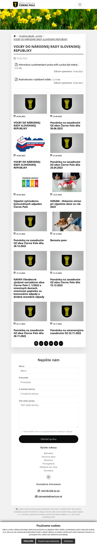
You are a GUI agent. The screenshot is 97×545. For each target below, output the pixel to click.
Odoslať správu (48, 439)
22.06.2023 (57, 116)
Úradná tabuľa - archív (30, 36)
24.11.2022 (20, 324)
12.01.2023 (57, 194)
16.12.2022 (57, 234)
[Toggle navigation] (80, 4)
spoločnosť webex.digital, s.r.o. (58, 514)
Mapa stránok (45, 511)
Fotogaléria (48, 464)
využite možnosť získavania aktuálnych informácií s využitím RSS (43, 509)
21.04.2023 (57, 155)
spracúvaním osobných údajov (58, 431)
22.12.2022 (20, 234)
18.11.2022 (57, 324)
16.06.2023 (20, 155)
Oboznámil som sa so (47, 431)
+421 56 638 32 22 (50, 491)
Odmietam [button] (68, 541)
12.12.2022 (20, 273)
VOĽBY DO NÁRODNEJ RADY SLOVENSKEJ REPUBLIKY (40, 39)
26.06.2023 (20, 116)
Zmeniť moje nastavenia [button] (48, 541)
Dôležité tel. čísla (48, 467)
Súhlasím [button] (28, 541)
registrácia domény (37, 514)
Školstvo (48, 460)
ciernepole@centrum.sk (50, 496)
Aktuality (48, 453)
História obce (48, 457)
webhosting (66, 511)
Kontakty (48, 470)
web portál (56, 511)
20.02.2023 (20, 194)
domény (25, 514)
